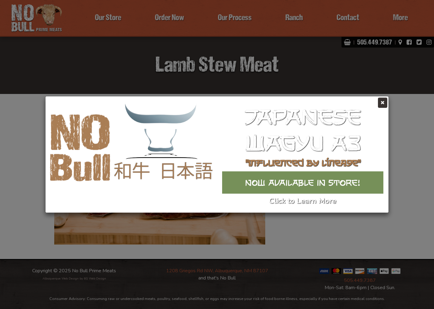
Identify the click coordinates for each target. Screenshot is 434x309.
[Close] (382, 103)
